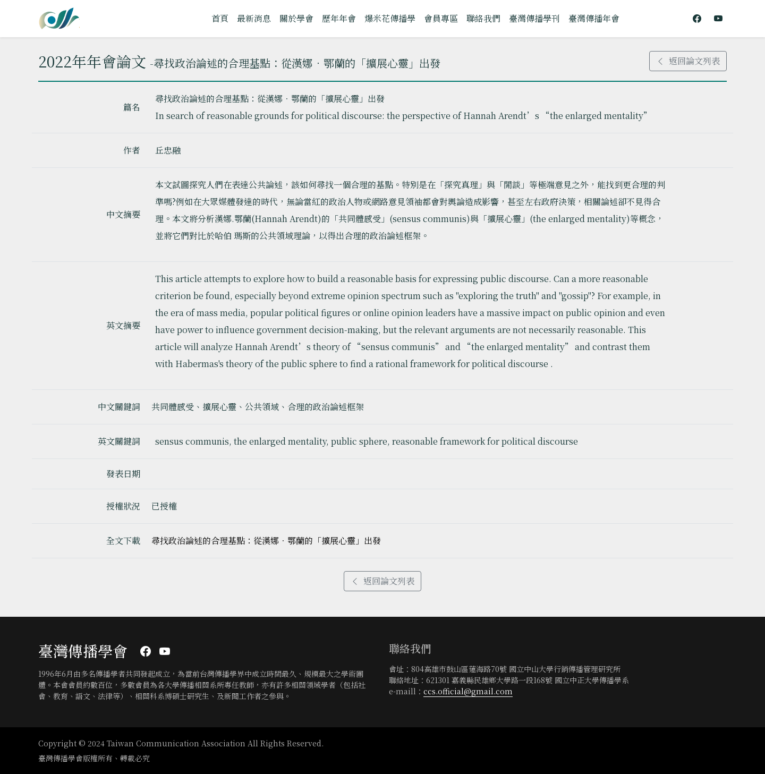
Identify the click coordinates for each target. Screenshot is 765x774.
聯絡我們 (483, 18)
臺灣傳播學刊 (534, 18)
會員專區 (441, 18)
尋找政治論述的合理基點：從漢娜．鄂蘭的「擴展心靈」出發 (266, 540)
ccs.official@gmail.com (468, 691)
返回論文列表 (688, 61)
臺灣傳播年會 (593, 18)
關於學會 (296, 18)
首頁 (219, 18)
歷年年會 (339, 18)
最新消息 (254, 18)
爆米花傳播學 (389, 18)
